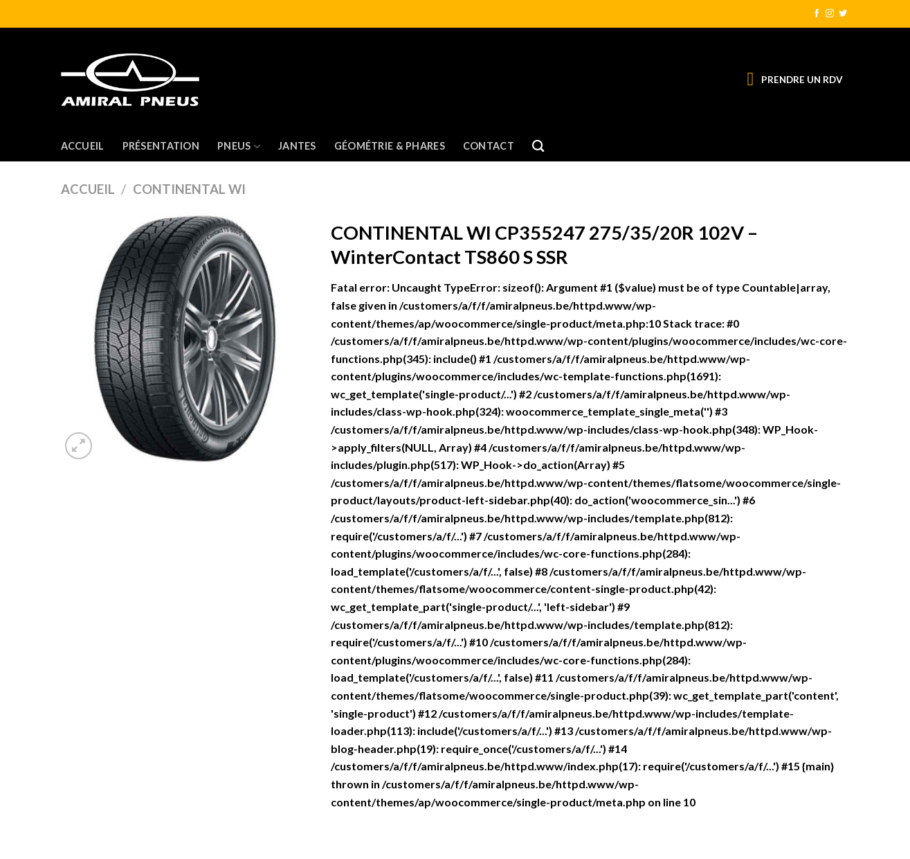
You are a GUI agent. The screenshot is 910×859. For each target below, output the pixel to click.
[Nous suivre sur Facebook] (816, 14)
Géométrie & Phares (389, 146)
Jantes (297, 146)
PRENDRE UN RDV (802, 79)
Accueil (82, 146)
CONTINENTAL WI (189, 189)
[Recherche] (538, 146)
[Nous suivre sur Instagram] (830, 14)
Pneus (238, 146)
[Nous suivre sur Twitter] (843, 14)
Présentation (160, 146)
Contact (488, 146)
